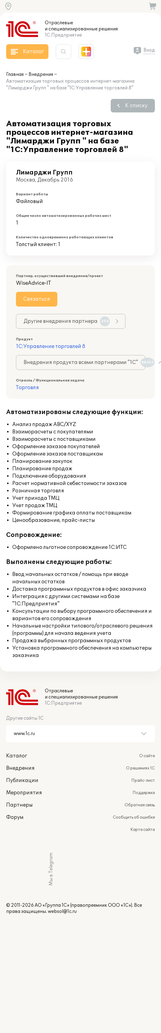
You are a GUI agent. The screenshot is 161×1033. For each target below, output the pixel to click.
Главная (15, 74)
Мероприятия (24, 793)
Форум (14, 817)
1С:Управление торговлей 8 (50, 346)
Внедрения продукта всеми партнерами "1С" (84, 362)
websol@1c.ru (62, 911)
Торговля (27, 388)
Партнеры (19, 805)
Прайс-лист (143, 780)
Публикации (22, 780)
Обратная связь (140, 805)
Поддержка (143, 792)
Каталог (16, 756)
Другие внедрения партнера (67, 321)
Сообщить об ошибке (134, 817)
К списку (136, 106)
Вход (149, 50)
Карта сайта (142, 829)
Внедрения (41, 74)
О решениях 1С (140, 768)
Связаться (36, 299)
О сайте (147, 755)
